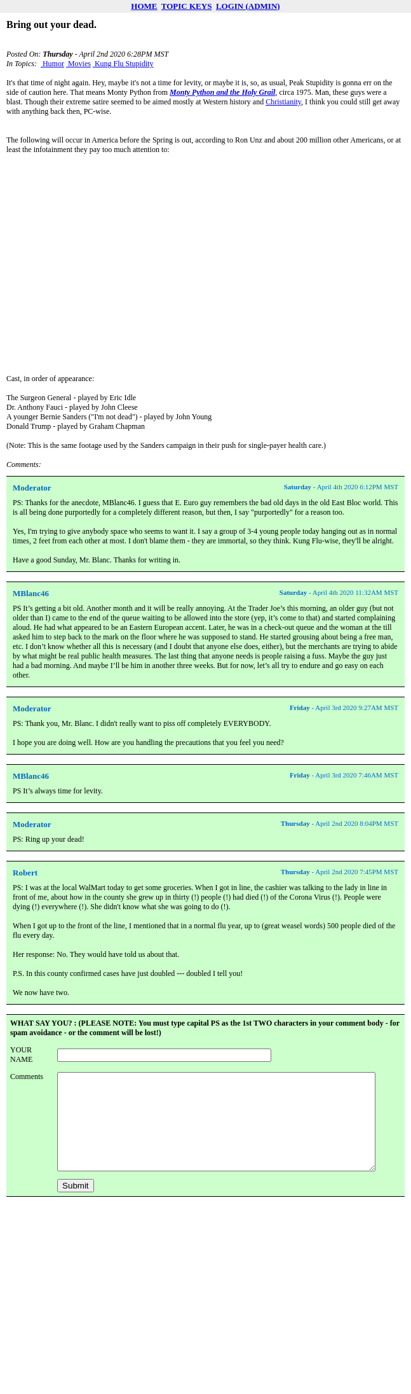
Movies (78, 63)
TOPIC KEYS (186, 6)
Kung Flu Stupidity (123, 63)
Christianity (283, 101)
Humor (52, 63)
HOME (144, 6)
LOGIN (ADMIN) (248, 6)
